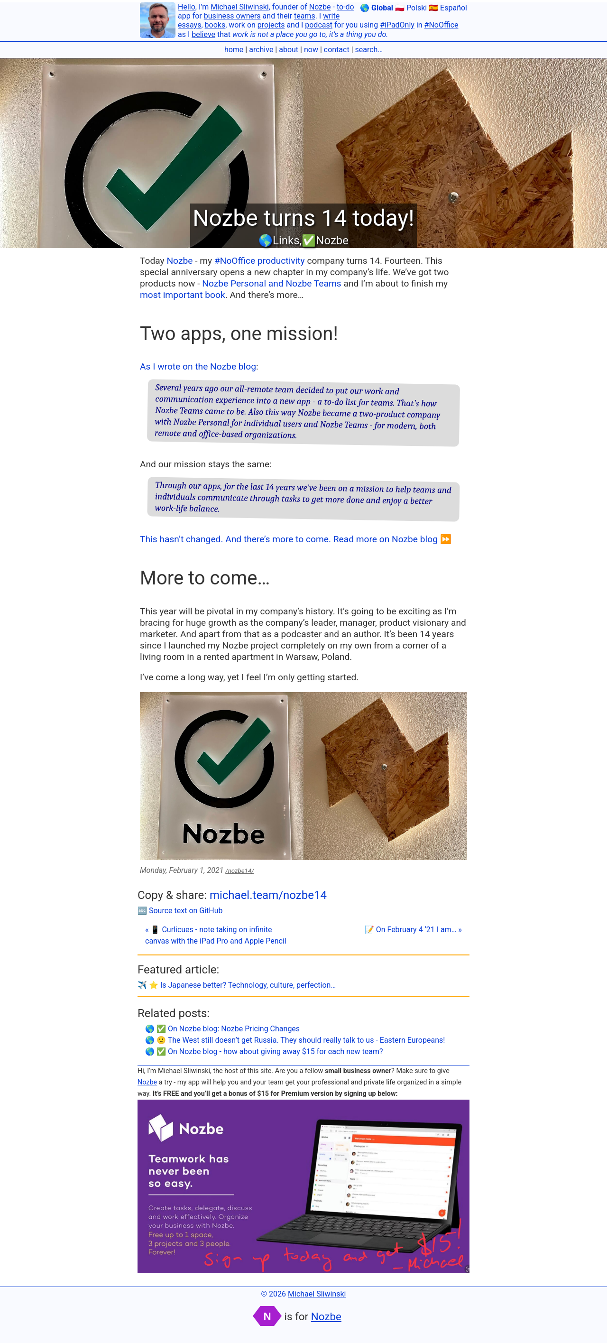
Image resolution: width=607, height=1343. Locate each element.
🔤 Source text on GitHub (180, 910)
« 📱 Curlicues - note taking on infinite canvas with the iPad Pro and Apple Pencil (215, 935)
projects (271, 24)
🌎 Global (376, 7)
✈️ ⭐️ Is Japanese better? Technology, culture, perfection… (237, 985)
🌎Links (279, 240)
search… (369, 49)
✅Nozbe (325, 240)
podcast (318, 24)
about (288, 49)
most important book (182, 294)
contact (336, 49)
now (311, 49)
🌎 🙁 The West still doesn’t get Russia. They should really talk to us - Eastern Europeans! (295, 1040)
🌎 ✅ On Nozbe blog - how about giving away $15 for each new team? (264, 1051)
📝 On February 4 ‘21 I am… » (413, 929)
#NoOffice (441, 24)
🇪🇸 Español (448, 7)
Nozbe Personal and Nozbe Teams (271, 283)
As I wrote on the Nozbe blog (198, 366)
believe (203, 34)
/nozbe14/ (239, 870)
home (233, 49)
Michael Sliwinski (239, 6)
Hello (186, 6)
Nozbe (320, 6)
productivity (281, 260)
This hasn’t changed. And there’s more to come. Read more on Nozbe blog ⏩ (295, 539)
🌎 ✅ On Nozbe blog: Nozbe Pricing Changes (222, 1028)
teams (304, 15)
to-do (345, 6)
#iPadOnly (397, 24)
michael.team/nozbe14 (268, 895)
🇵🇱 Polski (411, 7)
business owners (232, 15)
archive (261, 49)
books (215, 24)
